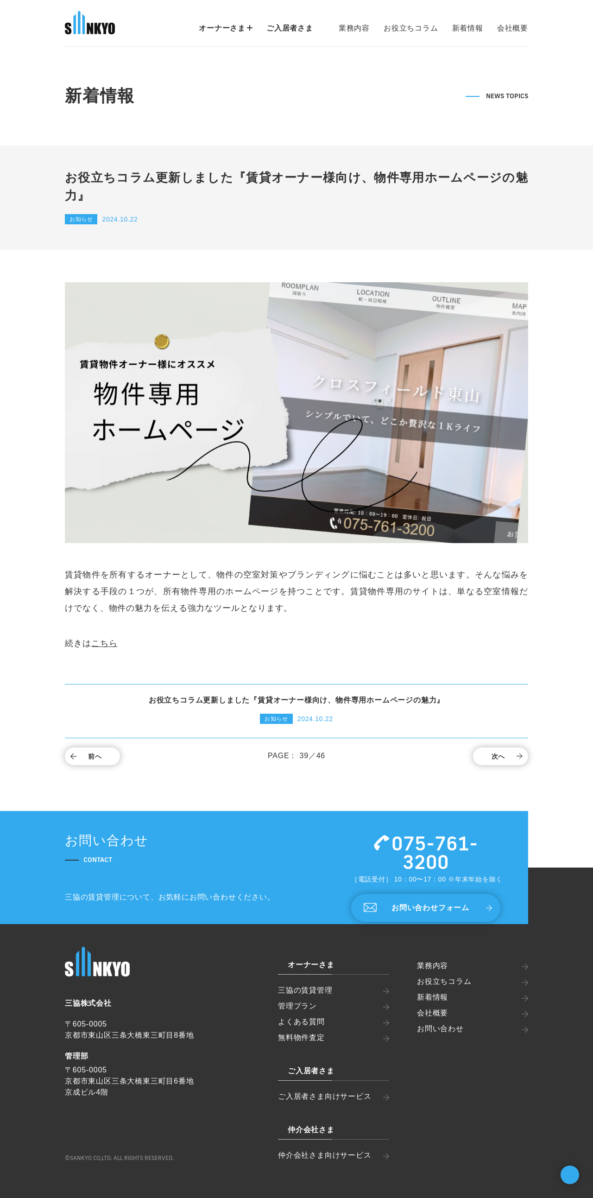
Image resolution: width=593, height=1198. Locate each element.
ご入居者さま (289, 28)
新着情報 (467, 28)
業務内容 (354, 28)
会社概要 (512, 28)
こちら (104, 643)
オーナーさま (225, 28)
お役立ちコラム (411, 28)
